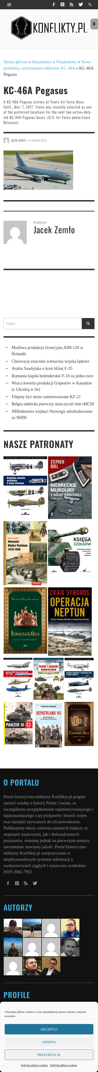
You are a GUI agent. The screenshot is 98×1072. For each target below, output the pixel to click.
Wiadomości (66, 62)
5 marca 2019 (38, 140)
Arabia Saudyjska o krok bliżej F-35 (42, 368)
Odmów (49, 1042)
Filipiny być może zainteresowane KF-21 (46, 396)
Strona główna (15, 62)
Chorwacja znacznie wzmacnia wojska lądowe (50, 361)
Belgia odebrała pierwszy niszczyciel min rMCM (53, 404)
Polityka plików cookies (34, 1065)
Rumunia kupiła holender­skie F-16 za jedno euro (52, 376)
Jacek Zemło (18, 140)
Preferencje (49, 1055)
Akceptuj (49, 1029)
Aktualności (42, 62)
